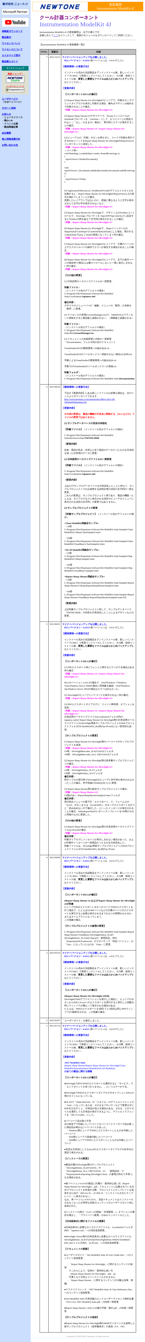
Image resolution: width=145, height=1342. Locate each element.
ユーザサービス (10, 98)
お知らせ (6, 114)
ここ (55, 35)
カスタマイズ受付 (11, 55)
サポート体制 (9, 108)
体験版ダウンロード (12, 31)
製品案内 (6, 37)
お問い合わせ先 (10, 145)
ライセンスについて (12, 49)
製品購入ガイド (10, 61)
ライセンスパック (11, 43)
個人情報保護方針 (11, 139)
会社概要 (6, 133)
